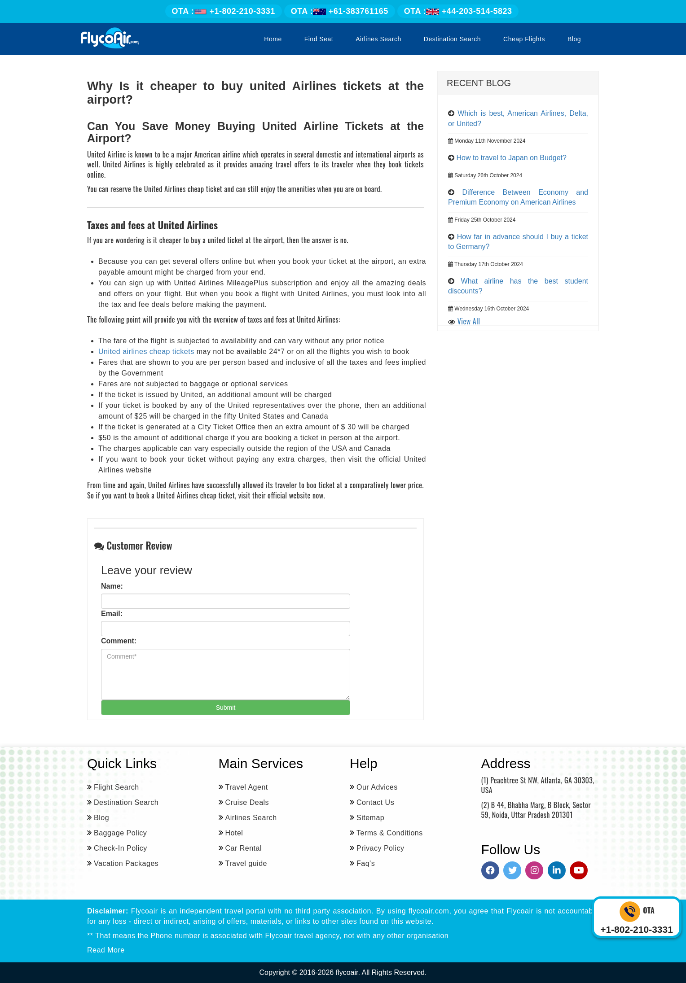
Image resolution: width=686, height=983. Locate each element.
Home (272, 39)
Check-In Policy (120, 848)
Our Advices (377, 787)
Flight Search (116, 787)
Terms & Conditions (389, 833)
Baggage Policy (120, 833)
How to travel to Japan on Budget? (511, 158)
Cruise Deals (247, 802)
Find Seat (318, 39)
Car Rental (243, 848)
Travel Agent (246, 787)
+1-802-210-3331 (223, 11)
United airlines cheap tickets (146, 351)
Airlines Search (378, 39)
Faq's (365, 863)
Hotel (234, 833)
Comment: (118, 641)
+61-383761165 (339, 11)
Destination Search (452, 39)
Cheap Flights (524, 39)
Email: (112, 613)
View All (468, 321)
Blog (574, 39)
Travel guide (246, 863)
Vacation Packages (126, 863)
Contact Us (375, 802)
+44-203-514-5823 (458, 11)
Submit (226, 707)
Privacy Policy (380, 848)
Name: (112, 586)
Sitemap (370, 817)
